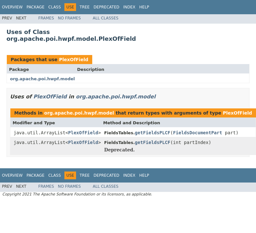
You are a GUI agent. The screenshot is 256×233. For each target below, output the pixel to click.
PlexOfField (73, 59)
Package (35, 7)
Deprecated (106, 7)
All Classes (105, 18)
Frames (46, 18)
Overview (12, 7)
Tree (85, 7)
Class (54, 7)
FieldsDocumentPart (197, 132)
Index (129, 7)
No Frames (69, 18)
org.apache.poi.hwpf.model (42, 78)
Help (144, 7)
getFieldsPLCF (153, 132)
